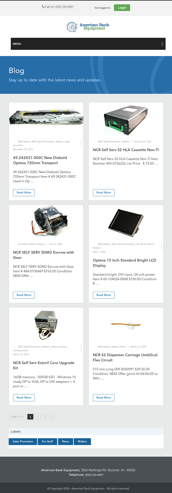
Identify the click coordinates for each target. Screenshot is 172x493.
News (123, 346)
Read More (24, 192)
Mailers (59, 141)
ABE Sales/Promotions (43, 141)
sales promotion (59, 346)
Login (122, 7)
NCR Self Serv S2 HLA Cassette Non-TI (126, 150)
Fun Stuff (47, 441)
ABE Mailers (24, 141)
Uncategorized (20, 350)
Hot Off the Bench (27, 244)
